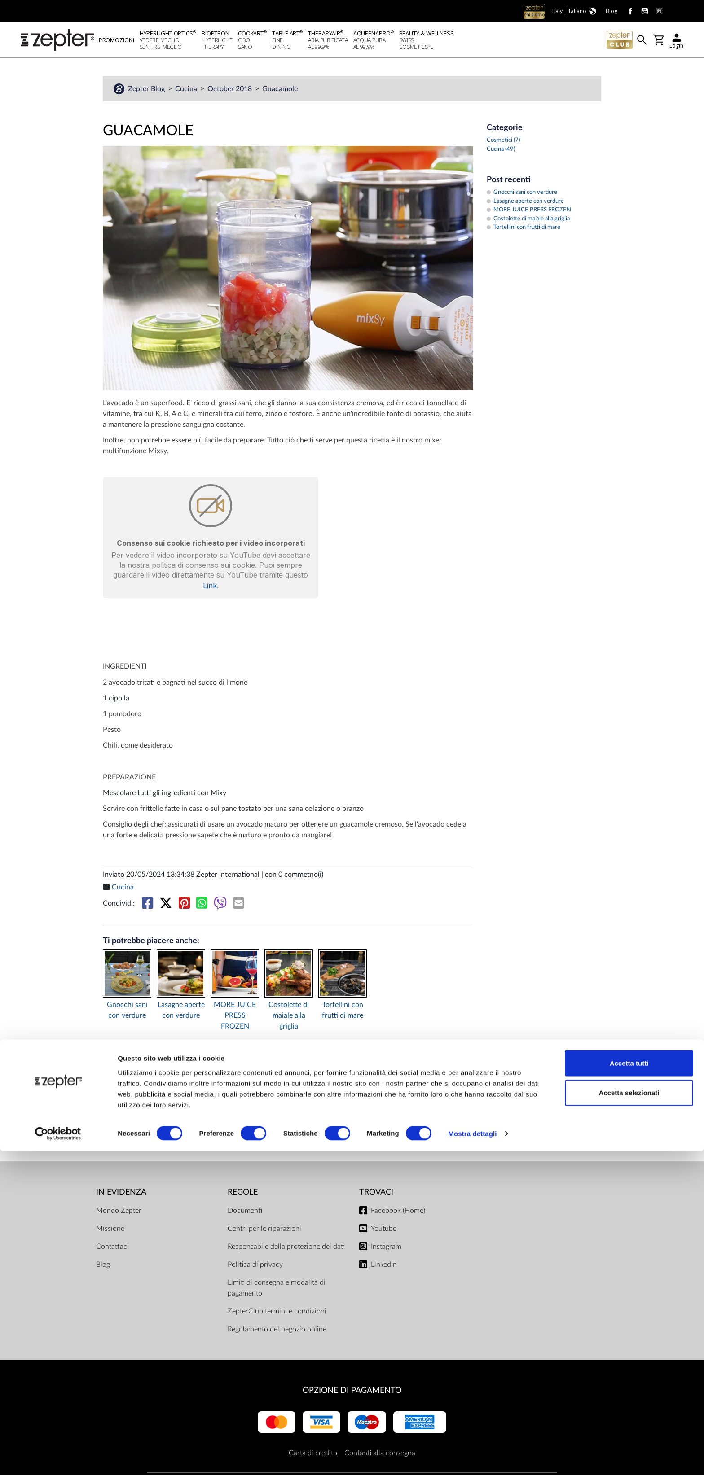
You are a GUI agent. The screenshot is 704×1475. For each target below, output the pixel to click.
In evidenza (121, 1195)
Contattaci (112, 1249)
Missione (110, 1231)
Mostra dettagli (472, 1457)
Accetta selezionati (628, 1416)
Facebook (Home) (398, 1213)
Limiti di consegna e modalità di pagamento (277, 1291)
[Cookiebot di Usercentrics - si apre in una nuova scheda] (58, 1457)
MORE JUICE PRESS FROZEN (235, 1018)
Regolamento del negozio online (277, 1331)
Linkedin (384, 1267)
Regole (243, 1195)
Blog (103, 1267)
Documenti (245, 1213)
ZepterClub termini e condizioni (277, 1313)
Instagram (386, 1249)
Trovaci (376, 1195)
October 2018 (230, 91)
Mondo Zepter (118, 1213)
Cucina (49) (501, 152)
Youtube (383, 1231)
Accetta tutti (629, 1387)
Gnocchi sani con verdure (127, 1013)
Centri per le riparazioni (264, 1231)
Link (210, 588)
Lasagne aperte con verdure (181, 1013)
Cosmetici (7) (503, 143)
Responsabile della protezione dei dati (286, 1249)
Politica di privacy (255, 1267)
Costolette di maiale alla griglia (288, 1018)
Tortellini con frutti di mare (342, 1013)
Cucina (187, 91)
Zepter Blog (147, 91)
